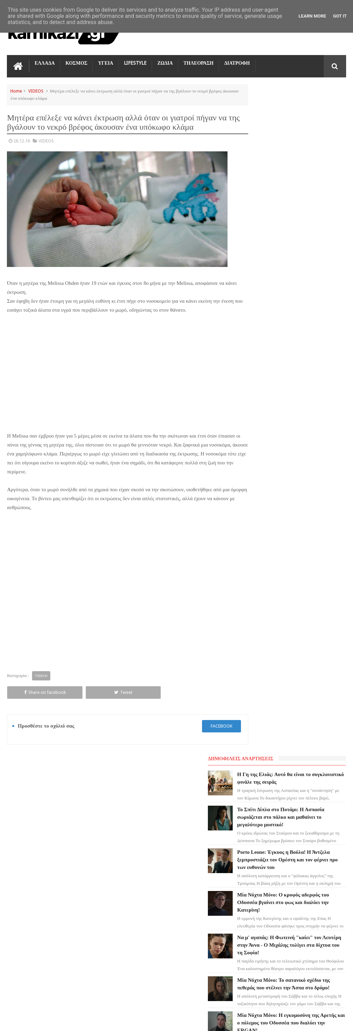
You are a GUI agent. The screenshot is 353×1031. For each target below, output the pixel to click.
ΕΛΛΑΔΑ (44, 62)
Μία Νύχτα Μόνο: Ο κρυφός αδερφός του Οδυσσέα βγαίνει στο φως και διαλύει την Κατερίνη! (188, 927)
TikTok (18, 876)
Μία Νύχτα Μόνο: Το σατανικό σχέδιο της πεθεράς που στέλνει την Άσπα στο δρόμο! (308, 354)
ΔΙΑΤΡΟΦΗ (237, 62)
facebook (204, 715)
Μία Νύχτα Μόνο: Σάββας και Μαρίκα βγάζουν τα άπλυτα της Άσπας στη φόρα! (308, 447)
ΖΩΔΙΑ (165, 62)
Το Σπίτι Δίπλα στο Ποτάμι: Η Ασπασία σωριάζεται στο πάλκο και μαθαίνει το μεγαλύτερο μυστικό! (190, 842)
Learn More (312, 16)
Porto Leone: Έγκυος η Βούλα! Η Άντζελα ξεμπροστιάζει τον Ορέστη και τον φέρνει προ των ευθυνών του (191, 885)
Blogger (288, 1020)
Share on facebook (28, 681)
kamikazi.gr (62, 1020)
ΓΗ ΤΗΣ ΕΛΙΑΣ (25, 826)
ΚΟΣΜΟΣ (76, 62)
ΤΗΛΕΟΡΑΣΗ (198, 62)
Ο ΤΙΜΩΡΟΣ (23, 863)
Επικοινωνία (328, 764)
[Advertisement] (119, 370)
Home (16, 90)
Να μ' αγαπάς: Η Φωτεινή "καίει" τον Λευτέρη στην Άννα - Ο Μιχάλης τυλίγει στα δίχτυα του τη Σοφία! (191, 970)
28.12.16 (21, 139)
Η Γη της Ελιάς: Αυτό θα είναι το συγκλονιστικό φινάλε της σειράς (307, 110)
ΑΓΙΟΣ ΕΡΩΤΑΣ (26, 839)
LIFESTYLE (135, 62)
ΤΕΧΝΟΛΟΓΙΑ (25, 901)
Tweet (73, 681)
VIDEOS (35, 90)
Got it (340, 16)
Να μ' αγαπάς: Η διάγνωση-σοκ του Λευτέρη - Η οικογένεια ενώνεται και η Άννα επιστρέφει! (309, 539)
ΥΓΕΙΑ (105, 62)
